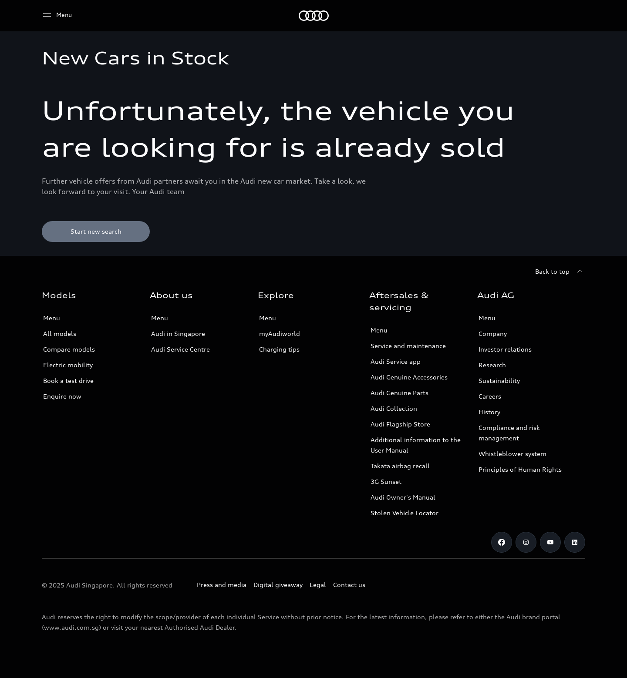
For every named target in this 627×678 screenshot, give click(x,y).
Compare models (69, 349)
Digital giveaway (278, 584)
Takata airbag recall (400, 466)
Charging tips (279, 349)
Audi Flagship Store (400, 424)
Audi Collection (394, 408)
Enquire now (62, 396)
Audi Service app (396, 361)
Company (493, 333)
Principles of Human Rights (520, 469)
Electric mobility (68, 365)
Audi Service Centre (180, 349)
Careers (490, 396)
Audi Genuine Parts (399, 392)
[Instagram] (526, 542)
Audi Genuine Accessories (409, 377)
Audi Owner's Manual (403, 497)
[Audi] (314, 15)
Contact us (349, 584)
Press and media (221, 584)
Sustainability (499, 380)
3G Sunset (386, 481)
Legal (318, 584)
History (489, 412)
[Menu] (57, 15)
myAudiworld (279, 333)
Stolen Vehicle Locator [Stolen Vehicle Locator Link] (404, 513)
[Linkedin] (574, 542)
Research (492, 365)
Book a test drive (68, 380)
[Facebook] (501, 542)
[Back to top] (560, 271)
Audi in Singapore (178, 333)
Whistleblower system (512, 453)
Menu (51, 318)
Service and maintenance (408, 345)
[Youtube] (550, 542)
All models (59, 333)
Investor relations (505, 349)
